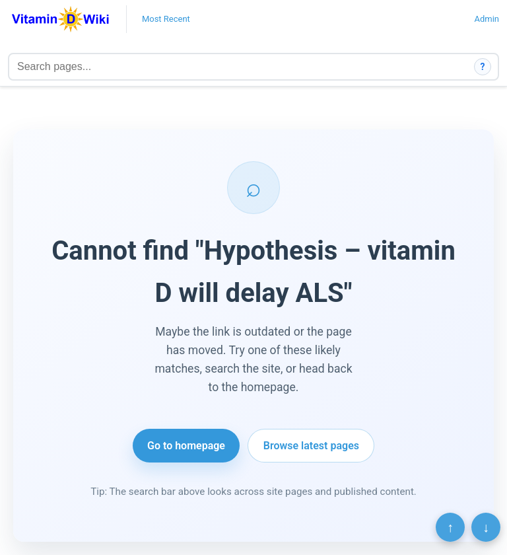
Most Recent (166, 19)
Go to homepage (186, 445)
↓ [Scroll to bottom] (486, 527)
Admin (486, 19)
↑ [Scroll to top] (450, 527)
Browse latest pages (311, 445)
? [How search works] (483, 66)
